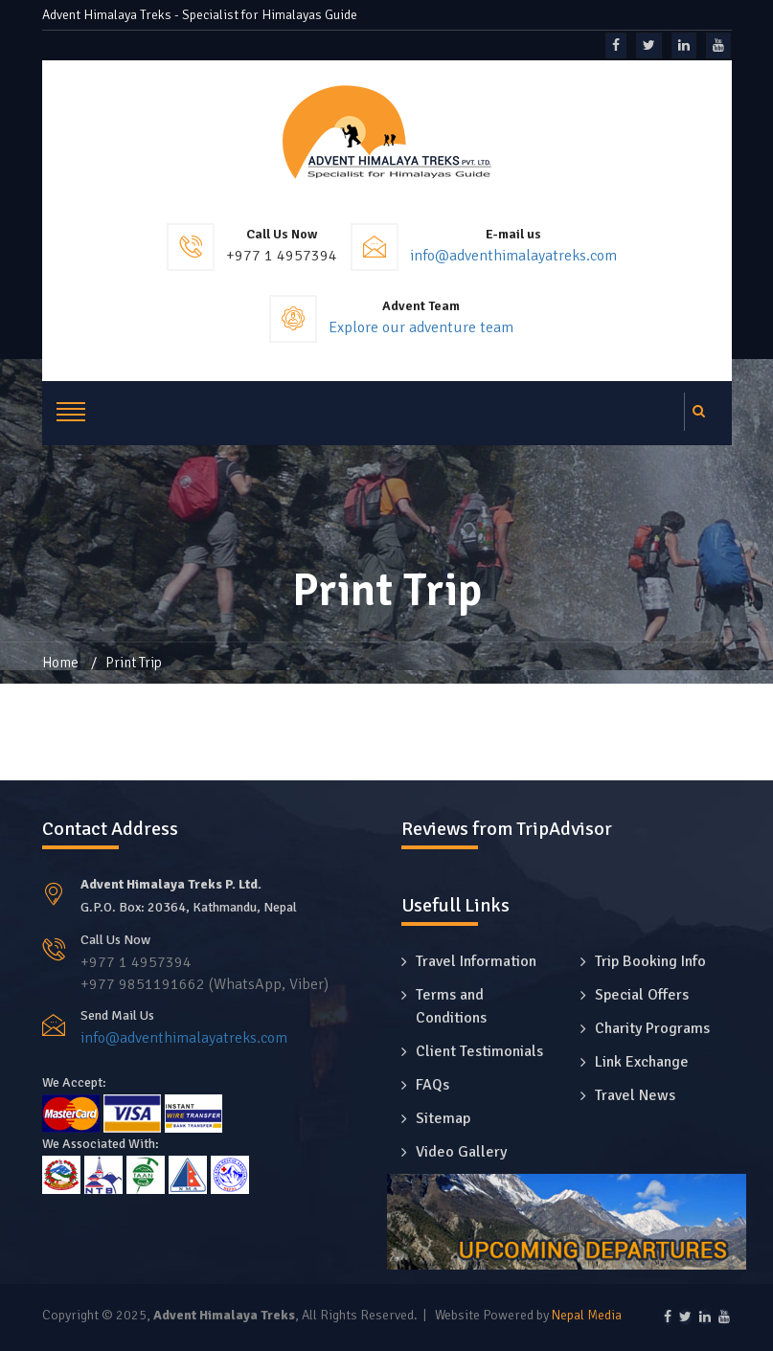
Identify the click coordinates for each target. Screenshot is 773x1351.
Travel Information (476, 961)
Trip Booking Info (650, 961)
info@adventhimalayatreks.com (513, 255)
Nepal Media (587, 1315)
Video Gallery (461, 1151)
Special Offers (642, 994)
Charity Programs (652, 1028)
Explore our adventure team (421, 327)
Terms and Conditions (451, 1006)
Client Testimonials (479, 1051)
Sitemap (443, 1118)
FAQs (432, 1084)
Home (60, 662)
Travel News (635, 1095)
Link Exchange (642, 1061)
